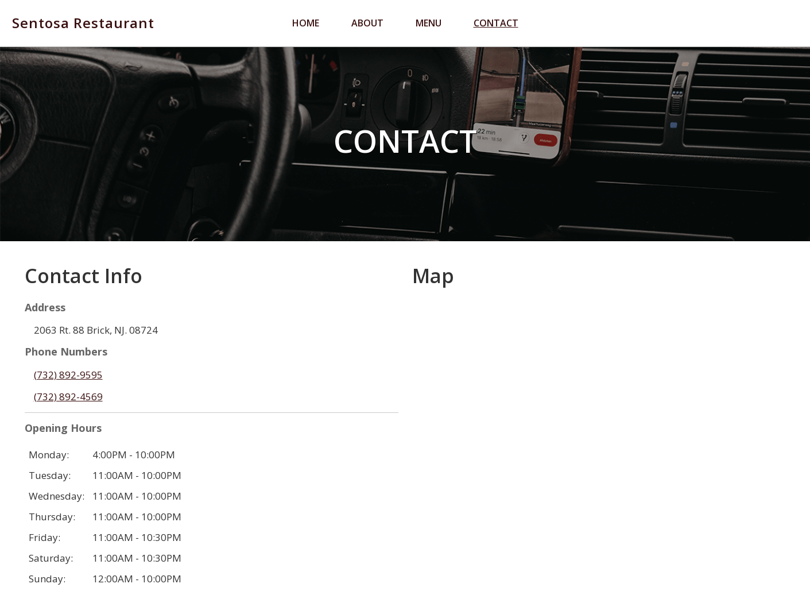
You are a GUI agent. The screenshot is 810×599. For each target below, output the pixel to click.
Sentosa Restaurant (83, 23)
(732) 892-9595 (68, 374)
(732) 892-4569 (68, 396)
